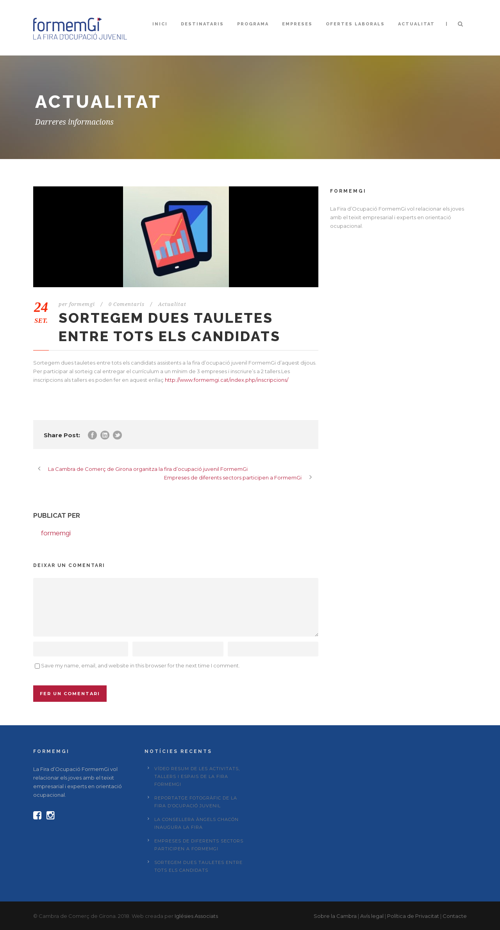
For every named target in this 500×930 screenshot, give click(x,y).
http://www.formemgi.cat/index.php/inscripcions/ (226, 380)
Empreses (297, 24)
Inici (160, 24)
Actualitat (416, 24)
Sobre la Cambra (335, 916)
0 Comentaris (127, 304)
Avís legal (372, 916)
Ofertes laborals (355, 24)
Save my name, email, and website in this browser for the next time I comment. (140, 665)
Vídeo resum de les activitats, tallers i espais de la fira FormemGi (197, 776)
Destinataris (202, 24)
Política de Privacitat (413, 916)
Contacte (455, 916)
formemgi (82, 304)
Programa (253, 24)
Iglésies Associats (196, 916)
